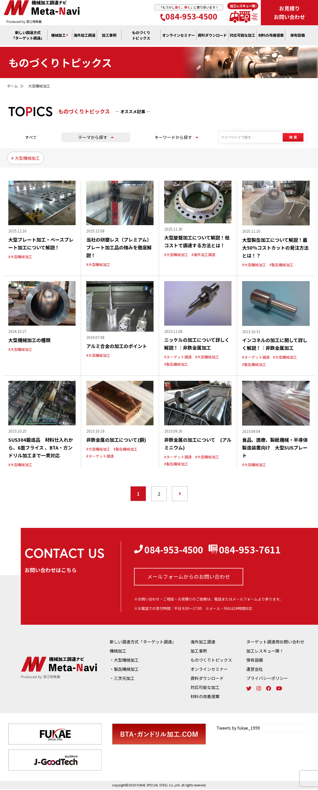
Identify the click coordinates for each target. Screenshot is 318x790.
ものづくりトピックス (211, 661)
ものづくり (141, 36)
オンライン (178, 37)
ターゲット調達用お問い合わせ (275, 642)
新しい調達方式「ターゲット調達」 (143, 642)
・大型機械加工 (124, 661)
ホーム (12, 86)
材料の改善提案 (205, 697)
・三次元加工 (122, 679)
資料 (212, 37)
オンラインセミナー (209, 670)
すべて (31, 137)
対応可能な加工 (205, 688)
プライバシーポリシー (267, 679)
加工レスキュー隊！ (265, 651)
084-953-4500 (188, 16)
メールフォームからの (188, 577)
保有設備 (297, 36)
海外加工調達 (84, 36)
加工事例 (109, 36)
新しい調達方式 (27, 36)
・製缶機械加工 (124, 670)
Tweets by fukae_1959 (238, 728)
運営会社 (254, 670)
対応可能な (242, 37)
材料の (271, 37)
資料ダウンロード (207, 679)
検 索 (293, 137)
